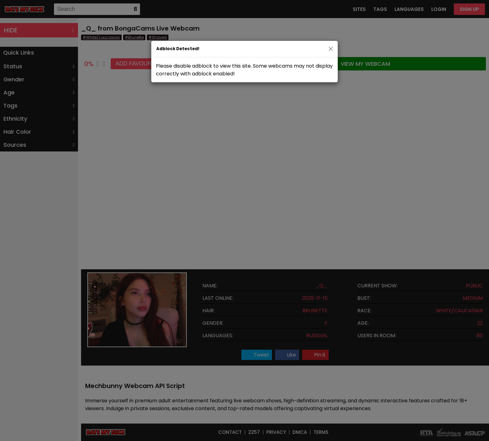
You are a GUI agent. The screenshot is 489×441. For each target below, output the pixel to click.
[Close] (330, 48)
